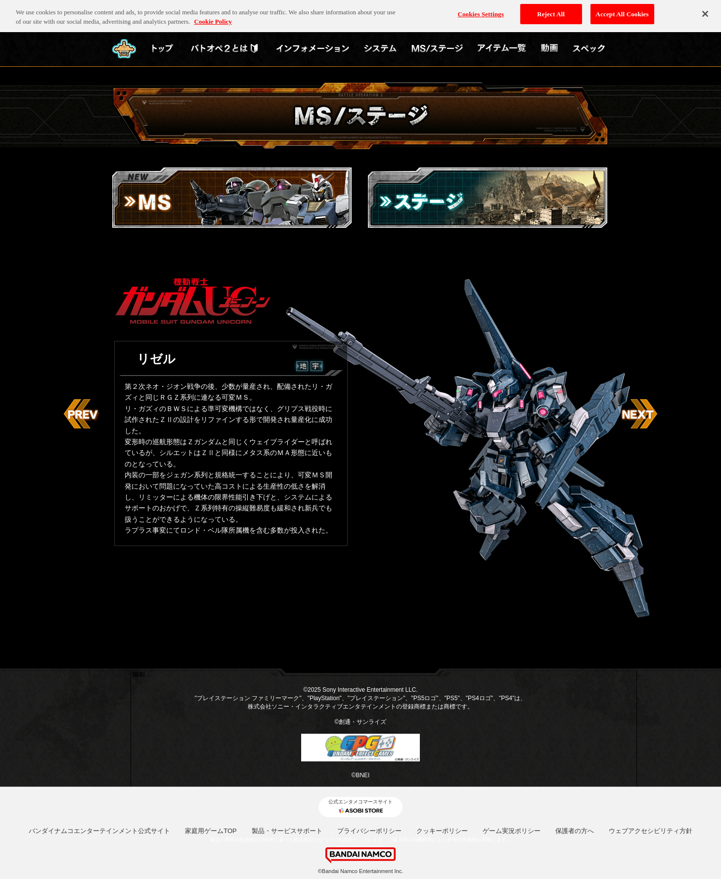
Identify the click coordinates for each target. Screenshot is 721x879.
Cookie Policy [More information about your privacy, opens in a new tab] (213, 19)
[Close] (705, 11)
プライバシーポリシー (369, 831)
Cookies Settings (480, 11)
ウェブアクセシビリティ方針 (650, 831)
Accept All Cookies (622, 11)
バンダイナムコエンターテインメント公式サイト (99, 831)
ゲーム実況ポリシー (512, 831)
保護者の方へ (574, 831)
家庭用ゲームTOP (211, 831)
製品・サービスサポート (287, 831)
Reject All (551, 11)
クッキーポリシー (442, 831)
